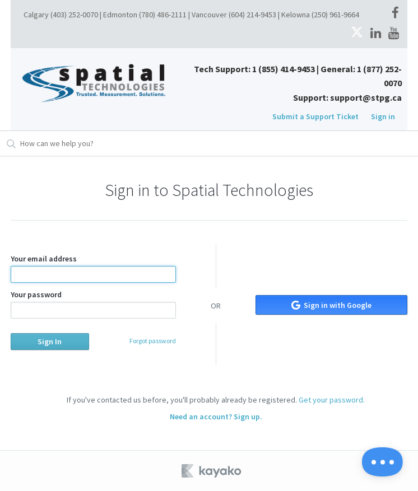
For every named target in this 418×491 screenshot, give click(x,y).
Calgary (36, 15)
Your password (93, 304)
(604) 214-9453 (252, 15)
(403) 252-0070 (74, 15)
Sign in (383, 116)
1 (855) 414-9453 (283, 68)
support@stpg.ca (366, 97)
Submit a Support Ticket (315, 116)
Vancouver (209, 15)
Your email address (93, 268)
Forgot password (152, 340)
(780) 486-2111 (163, 15)
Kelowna (295, 15)
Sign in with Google (331, 305)
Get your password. (332, 400)
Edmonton (120, 15)
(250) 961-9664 (335, 15)
